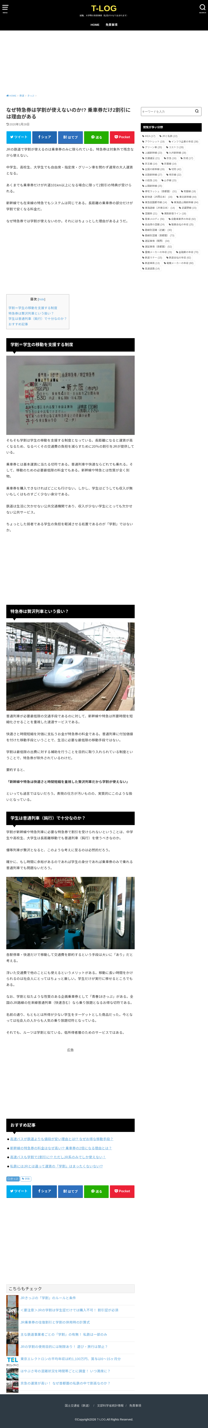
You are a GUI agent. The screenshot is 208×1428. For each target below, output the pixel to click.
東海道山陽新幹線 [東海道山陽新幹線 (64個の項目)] (186, 202)
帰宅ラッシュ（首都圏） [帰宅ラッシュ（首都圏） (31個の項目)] (161, 191)
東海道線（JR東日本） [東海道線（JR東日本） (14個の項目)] (160, 207)
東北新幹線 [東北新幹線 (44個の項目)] (187, 196)
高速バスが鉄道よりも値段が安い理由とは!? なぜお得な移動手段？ (62, 1139)
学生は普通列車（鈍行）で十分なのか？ (38, 318)
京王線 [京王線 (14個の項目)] (151, 163)
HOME (95, 24)
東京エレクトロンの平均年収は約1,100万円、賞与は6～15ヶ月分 (71, 1359)
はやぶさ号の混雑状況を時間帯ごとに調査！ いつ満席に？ (66, 1371)
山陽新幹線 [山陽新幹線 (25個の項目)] (153, 186)
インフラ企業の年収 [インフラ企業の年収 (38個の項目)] (184, 141)
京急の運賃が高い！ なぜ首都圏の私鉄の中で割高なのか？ (66, 1383)
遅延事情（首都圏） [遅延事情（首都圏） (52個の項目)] (158, 246)
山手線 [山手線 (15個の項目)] (170, 180)
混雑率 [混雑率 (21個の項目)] (151, 213)
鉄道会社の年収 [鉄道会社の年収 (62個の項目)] (180, 257)
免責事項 (111, 24)
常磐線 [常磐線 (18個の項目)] (190, 191)
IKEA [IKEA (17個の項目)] (150, 136)
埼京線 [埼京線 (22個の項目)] (175, 174)
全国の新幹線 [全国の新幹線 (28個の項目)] (155, 169)
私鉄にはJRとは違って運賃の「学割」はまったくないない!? (56, 1166)
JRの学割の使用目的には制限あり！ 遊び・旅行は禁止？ (64, 1347)
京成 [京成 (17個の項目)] (188, 158)
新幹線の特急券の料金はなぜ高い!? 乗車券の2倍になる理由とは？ (61, 1148)
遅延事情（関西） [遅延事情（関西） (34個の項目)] (157, 241)
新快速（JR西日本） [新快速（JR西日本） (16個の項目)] (158, 196)
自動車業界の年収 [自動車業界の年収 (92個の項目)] (183, 219)
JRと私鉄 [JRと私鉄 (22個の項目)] (169, 136)
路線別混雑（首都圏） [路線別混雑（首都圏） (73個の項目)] (159, 235)
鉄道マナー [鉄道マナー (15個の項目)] (153, 257)
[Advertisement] (104, 61)
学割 (27, 1178)
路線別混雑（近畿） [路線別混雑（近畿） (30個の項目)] (158, 230)
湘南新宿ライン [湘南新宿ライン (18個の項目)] (175, 213)
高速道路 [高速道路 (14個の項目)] (152, 268)
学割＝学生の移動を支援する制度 (33, 308)
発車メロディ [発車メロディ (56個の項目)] (154, 219)
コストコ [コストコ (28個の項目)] (176, 147)
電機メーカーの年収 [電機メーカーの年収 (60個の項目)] (180, 263)
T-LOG (104, 8)
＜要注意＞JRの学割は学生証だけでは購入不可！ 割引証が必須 (69, 1310)
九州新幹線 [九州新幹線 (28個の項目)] (177, 152)
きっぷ (14, 1178)
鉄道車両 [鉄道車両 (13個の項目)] (152, 263)
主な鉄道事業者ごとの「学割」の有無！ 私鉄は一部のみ (64, 1334)
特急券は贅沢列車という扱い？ (31, 313)
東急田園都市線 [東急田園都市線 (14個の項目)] (156, 202)
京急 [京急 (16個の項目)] (172, 158)
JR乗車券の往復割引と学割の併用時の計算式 (55, 1322)
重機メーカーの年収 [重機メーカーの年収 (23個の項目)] (158, 252)
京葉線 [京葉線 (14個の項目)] (170, 163)
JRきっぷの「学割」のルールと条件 (48, 1298)
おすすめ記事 (18, 324)
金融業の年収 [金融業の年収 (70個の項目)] (188, 252)
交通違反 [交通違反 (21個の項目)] (152, 158)
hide (41, 299)
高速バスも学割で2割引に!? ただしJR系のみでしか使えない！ (58, 1157)
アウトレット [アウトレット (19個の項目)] (155, 141)
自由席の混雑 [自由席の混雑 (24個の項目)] (155, 224)
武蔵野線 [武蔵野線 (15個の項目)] (189, 207)
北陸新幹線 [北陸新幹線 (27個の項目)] (153, 174)
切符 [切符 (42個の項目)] (176, 169)
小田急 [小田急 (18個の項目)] (151, 180)
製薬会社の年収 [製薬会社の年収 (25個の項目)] (182, 224)
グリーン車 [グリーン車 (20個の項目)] (153, 147)
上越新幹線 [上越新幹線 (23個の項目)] (153, 152)
